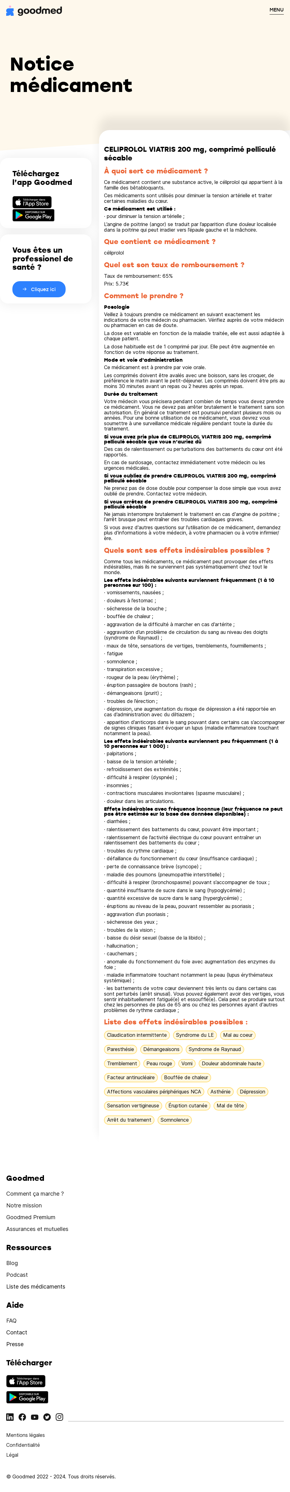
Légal (12, 1455)
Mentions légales (25, 1435)
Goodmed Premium (30, 1217)
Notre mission (24, 1205)
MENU (277, 9)
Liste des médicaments (35, 1286)
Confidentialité (23, 1445)
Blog (12, 1263)
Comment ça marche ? (35, 1193)
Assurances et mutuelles (37, 1229)
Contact (16, 1332)
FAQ (11, 1320)
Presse (15, 1344)
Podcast (17, 1275)
